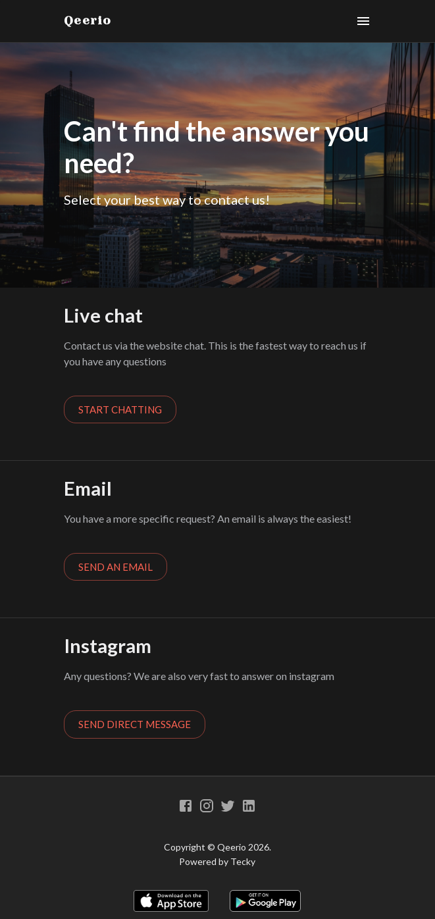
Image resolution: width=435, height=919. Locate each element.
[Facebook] (185, 806)
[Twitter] (228, 806)
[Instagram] (207, 806)
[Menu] (363, 21)
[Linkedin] (249, 806)
